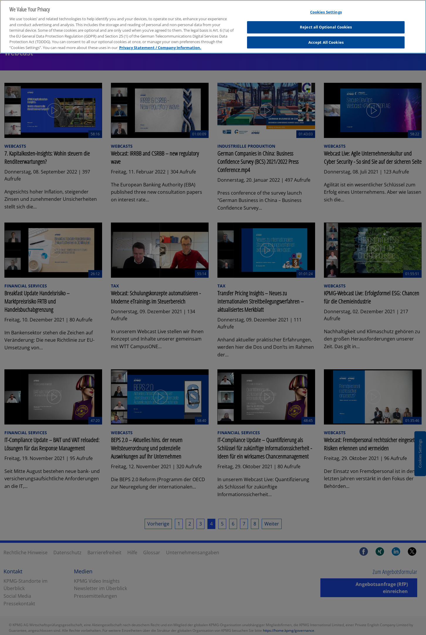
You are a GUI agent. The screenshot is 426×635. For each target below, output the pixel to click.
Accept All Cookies (326, 38)
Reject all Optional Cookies (326, 23)
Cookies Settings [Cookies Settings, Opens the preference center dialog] (326, 8)
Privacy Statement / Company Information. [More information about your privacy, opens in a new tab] (160, 43)
